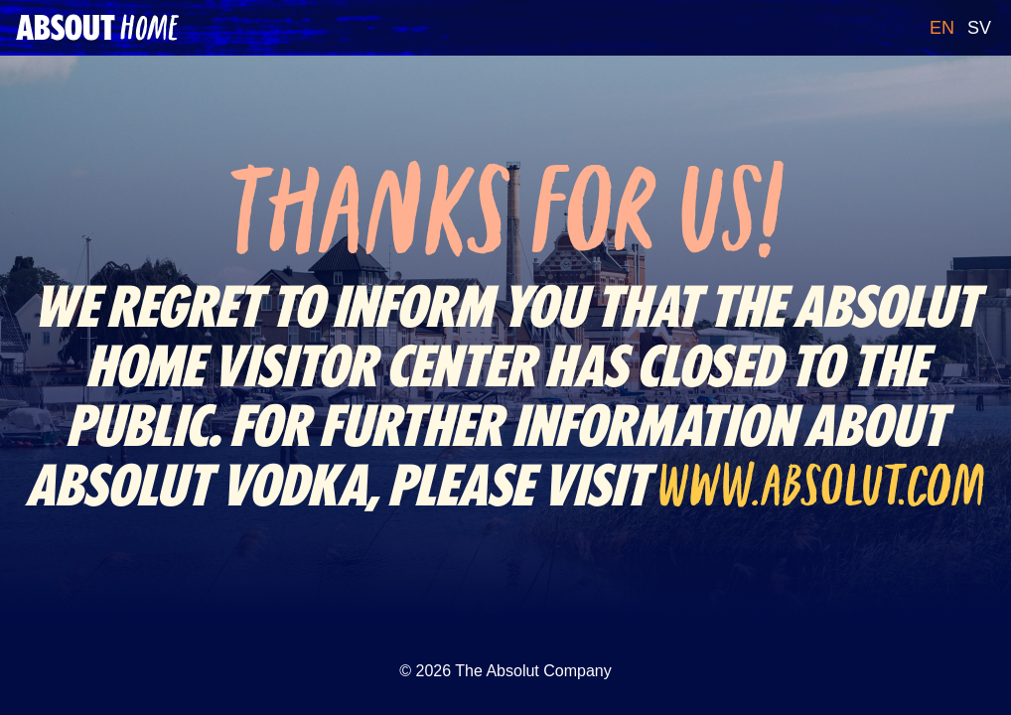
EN (942, 28)
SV (979, 28)
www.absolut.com (821, 484)
